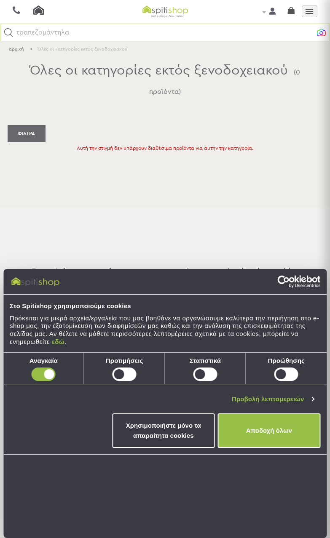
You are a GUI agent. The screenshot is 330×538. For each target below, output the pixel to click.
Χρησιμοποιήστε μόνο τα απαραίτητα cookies (163, 430)
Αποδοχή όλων (269, 430)
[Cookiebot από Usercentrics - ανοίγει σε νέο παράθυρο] (283, 281)
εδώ (58, 341)
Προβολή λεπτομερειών (268, 398)
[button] (8, 32)
